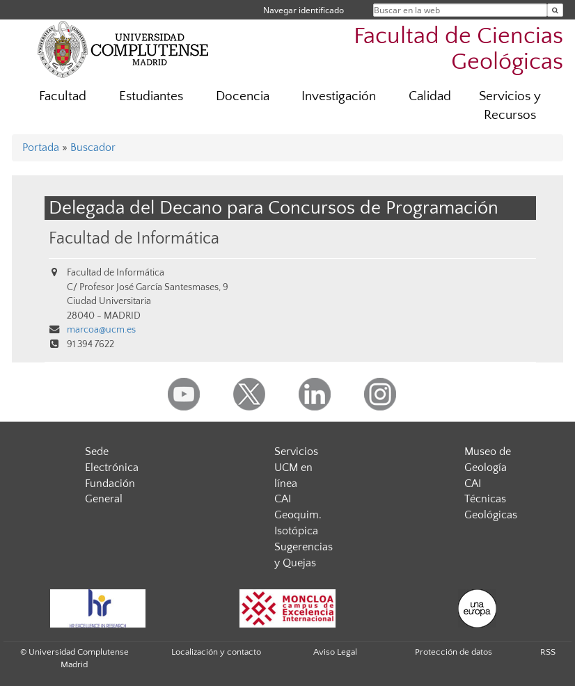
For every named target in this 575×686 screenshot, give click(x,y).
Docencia (242, 96)
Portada (40, 147)
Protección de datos (453, 652)
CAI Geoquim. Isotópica (298, 515)
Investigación (338, 96)
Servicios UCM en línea (296, 467)
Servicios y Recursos (510, 105)
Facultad (62, 96)
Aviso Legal (335, 652)
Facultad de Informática (134, 238)
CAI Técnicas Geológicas (490, 499)
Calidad (430, 96)
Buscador (93, 147)
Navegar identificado (303, 10)
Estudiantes (151, 96)
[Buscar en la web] (555, 10)
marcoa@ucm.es (101, 329)
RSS (548, 652)
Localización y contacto (216, 652)
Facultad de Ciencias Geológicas (458, 49)
